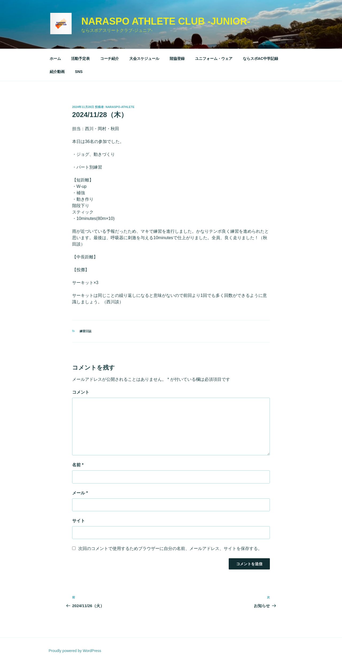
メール (80, 493)
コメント (80, 392)
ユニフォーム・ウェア (213, 58)
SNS (79, 71)
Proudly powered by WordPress (75, 651)
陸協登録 (177, 58)
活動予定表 (80, 58)
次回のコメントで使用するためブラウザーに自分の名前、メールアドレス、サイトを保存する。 (170, 548)
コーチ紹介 (109, 58)
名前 (78, 465)
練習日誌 (85, 331)
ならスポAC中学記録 (260, 58)
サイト (78, 520)
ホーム (55, 58)
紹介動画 (57, 71)
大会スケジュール (144, 58)
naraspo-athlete (120, 106)
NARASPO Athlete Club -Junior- (165, 21)
